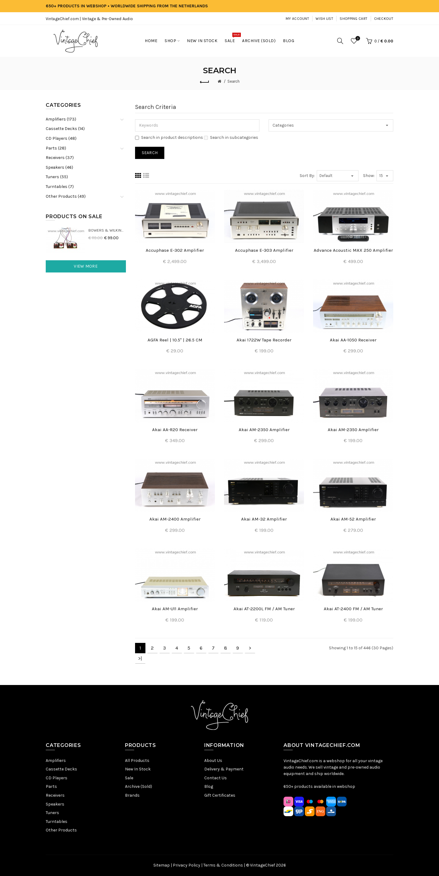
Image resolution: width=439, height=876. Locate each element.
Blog (208, 786)
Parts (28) (56, 148)
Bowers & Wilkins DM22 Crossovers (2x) (107, 230)
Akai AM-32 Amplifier (264, 519)
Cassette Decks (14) (65, 128)
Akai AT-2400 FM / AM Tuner (353, 608)
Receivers (55, 795)
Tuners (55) (57, 176)
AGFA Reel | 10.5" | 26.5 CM (175, 340)
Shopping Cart (353, 18)
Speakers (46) (59, 167)
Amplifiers (56, 760)
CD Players (56, 777)
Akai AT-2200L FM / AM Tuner (264, 608)
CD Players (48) (61, 138)
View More (86, 266)
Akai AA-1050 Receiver (353, 340)
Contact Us (215, 777)
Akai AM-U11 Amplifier (175, 608)
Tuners (52, 812)
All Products (137, 760)
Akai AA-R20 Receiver (175, 429)
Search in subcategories (231, 137)
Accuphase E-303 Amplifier (264, 250)
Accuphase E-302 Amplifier (175, 250)
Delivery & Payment (224, 769)
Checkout (383, 18)
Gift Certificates (219, 795)
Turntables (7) (60, 186)
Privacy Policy (186, 865)
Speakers (55, 804)
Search (233, 81)
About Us (213, 760)
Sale (129, 777)
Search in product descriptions (169, 137)
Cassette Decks (61, 769)
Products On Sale (74, 216)
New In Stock (138, 769)
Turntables (56, 821)
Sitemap (161, 865)
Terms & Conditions (223, 865)
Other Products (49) (66, 196)
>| (140, 658)
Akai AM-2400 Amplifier (175, 519)
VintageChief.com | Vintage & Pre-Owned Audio (89, 18)
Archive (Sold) (138, 786)
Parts (51, 786)
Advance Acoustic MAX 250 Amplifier (353, 250)
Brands (132, 795)
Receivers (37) (60, 157)
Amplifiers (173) (61, 119)
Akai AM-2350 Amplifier (264, 429)
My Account (297, 18)
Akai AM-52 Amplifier (353, 519)
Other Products (61, 830)
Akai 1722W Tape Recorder (264, 340)
